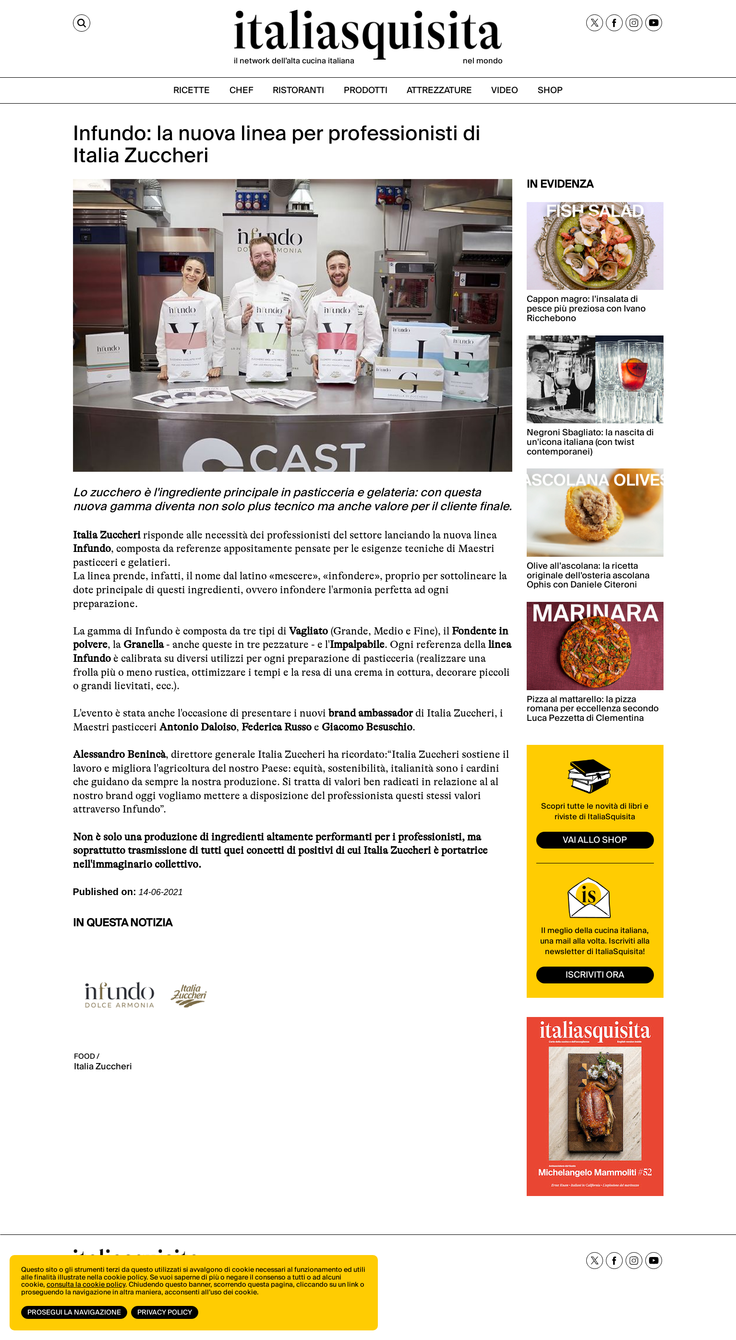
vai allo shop (595, 840)
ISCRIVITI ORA (595, 975)
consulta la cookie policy (86, 1285)
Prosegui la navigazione (74, 1312)
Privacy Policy (164, 1312)
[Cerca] (81, 23)
